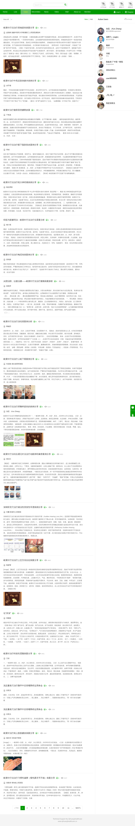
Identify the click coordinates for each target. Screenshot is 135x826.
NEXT (78, 808)
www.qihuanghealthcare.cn (67, 821)
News (46, 12)
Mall (67, 12)
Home (5, 12)
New (86, 19)
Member (87, 12)
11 (68, 808)
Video (56, 12)
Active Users (103, 19)
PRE (16, 808)
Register (129, 12)
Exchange (128, 19)
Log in (117, 12)
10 (63, 808)
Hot (91, 19)
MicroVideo (36, 12)
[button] (103, 4)
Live (15, 12)
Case (26, 12)
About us (77, 12)
